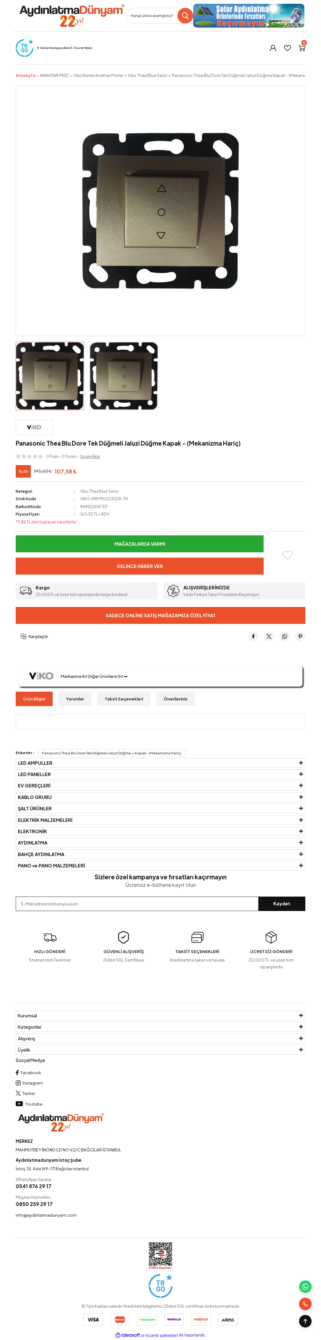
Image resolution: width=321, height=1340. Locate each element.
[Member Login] (273, 48)
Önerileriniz (175, 698)
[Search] (160, 16)
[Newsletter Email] (160, 904)
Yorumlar (75, 698)
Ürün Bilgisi (34, 698)
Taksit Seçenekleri (124, 698)
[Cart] (301, 48)
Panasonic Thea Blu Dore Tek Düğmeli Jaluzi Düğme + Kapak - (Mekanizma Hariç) (112, 753)
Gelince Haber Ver (139, 566)
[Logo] (72, 16)
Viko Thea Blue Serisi (99, 491)
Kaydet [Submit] (281, 903)
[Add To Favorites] (287, 555)
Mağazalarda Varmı (139, 544)
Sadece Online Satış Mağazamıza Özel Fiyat (161, 615)
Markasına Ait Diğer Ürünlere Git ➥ (75, 676)
